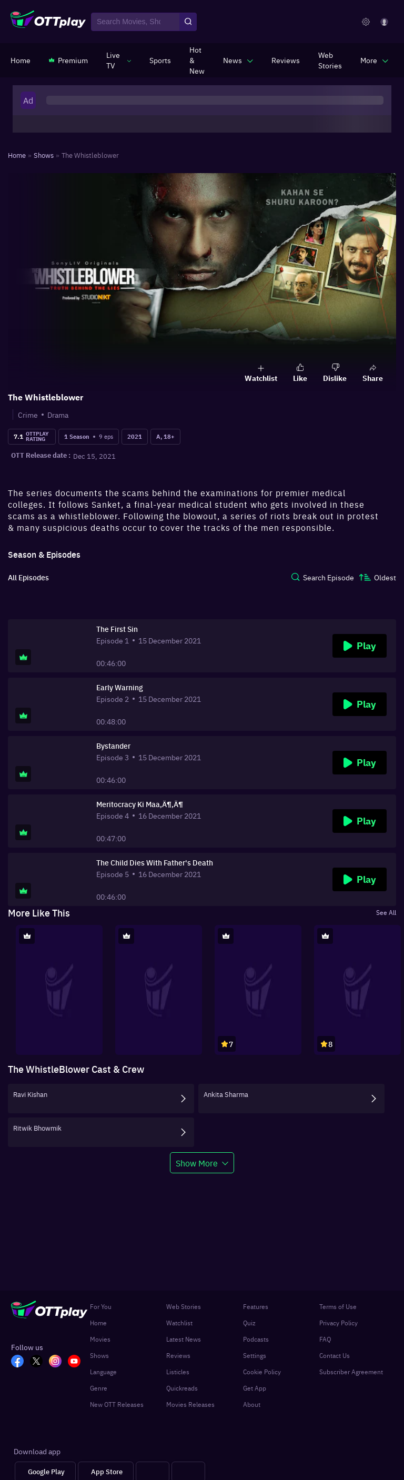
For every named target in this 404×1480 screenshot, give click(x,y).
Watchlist (179, 1322)
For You (101, 1306)
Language (103, 1371)
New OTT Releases (117, 1404)
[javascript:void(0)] (118, 60)
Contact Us (334, 1355)
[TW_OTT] (39, 1362)
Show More (197, 1163)
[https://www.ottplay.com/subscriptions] (68, 60)
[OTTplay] (48, 22)
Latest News (183, 1339)
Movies (100, 1339)
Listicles (177, 1371)
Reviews (178, 1355)
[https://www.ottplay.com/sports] (160, 60)
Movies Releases (190, 1404)
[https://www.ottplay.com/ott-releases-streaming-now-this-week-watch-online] (197, 60)
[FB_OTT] (20, 1362)
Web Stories (183, 1306)
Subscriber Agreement (351, 1371)
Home (98, 1322)
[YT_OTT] (77, 1362)
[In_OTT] (58, 1362)
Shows (99, 1355)
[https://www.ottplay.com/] (21, 60)
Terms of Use (338, 1306)
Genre (98, 1388)
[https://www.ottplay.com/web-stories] (330, 60)
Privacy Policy (338, 1322)
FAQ (325, 1339)
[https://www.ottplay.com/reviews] (285, 60)
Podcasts (256, 1339)
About (251, 1404)
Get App (254, 1388)
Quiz (249, 1322)
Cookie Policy (262, 1371)
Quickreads (182, 1388)
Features (255, 1306)
